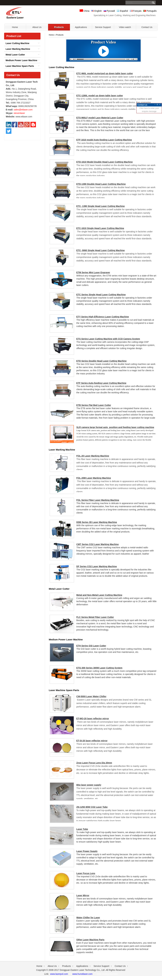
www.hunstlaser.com (82, 974)
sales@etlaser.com (23, 109)
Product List (13, 36)
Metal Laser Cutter (15, 54)
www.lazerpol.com (59, 974)
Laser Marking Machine (18, 49)
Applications (82, 966)
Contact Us (13, 75)
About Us (52, 966)
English (96, 11)
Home (51, 35)
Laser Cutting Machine (17, 43)
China (84, 11)
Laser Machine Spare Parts (20, 66)
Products (59, 35)
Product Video (103, 42)
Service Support (101, 966)
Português (150, 11)
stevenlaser (19, 113)
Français (136, 11)
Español (122, 11)
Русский (109, 11)
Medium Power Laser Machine (21, 60)
